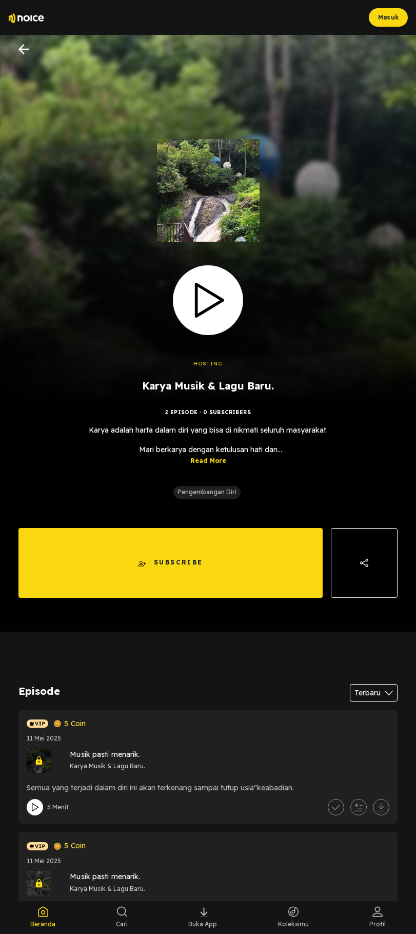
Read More (208, 460)
